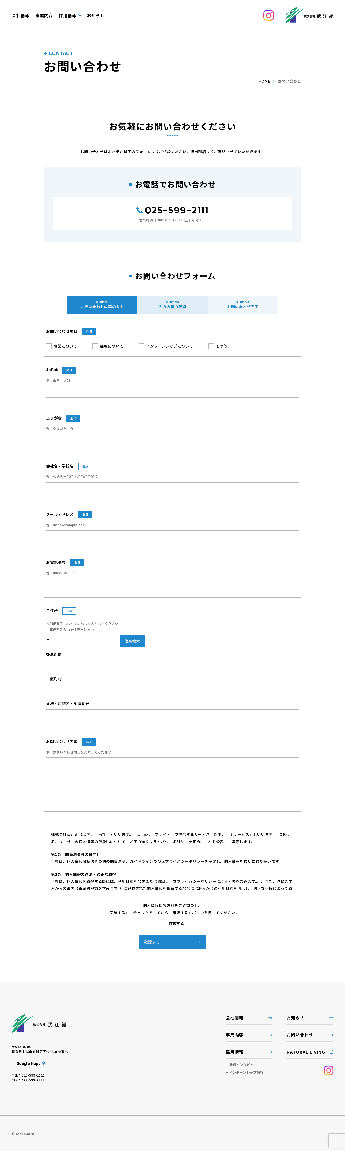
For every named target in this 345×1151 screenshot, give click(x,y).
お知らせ (96, 15)
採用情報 (67, 15)
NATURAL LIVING (305, 1052)
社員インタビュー (243, 1064)
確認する (150, 942)
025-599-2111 (177, 210)
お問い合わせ (299, 1035)
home (264, 81)
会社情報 (20, 15)
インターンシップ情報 (246, 1072)
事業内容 (44, 15)
